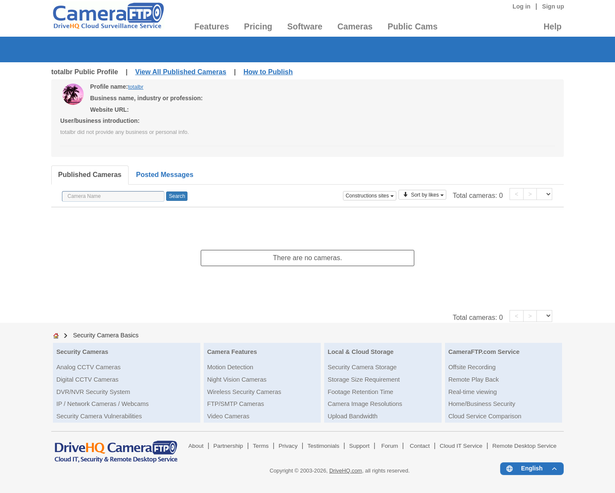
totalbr (136, 87)
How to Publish (268, 71)
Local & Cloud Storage (360, 351)
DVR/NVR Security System (93, 392)
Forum (389, 446)
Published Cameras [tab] (90, 174)
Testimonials (324, 446)
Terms (261, 446)
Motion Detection (230, 367)
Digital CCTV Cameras (87, 379)
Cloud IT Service (460, 446)
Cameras (354, 26)
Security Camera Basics (106, 335)
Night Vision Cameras (236, 379)
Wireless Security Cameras (244, 392)
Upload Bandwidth (353, 416)
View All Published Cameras (180, 71)
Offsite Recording (472, 367)
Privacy (288, 446)
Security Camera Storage (362, 367)
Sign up (553, 6)
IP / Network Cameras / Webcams (102, 403)
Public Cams (412, 26)
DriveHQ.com (345, 470)
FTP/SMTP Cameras (235, 403)
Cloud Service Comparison (484, 416)
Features (211, 26)
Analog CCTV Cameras (88, 367)
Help (553, 26)
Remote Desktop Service (524, 446)
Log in (521, 6)
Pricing (258, 26)
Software (304, 26)
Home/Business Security (481, 403)
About (196, 446)
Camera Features (232, 351)
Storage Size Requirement (364, 379)
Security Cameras (82, 351)
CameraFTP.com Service (484, 351)
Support (359, 446)
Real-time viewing (472, 392)
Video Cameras (228, 416)
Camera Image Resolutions (365, 403)
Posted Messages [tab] (164, 174)
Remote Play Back (473, 379)
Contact (420, 446)
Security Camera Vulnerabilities (99, 416)
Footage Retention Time (360, 392)
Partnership (228, 446)
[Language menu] (532, 468)
